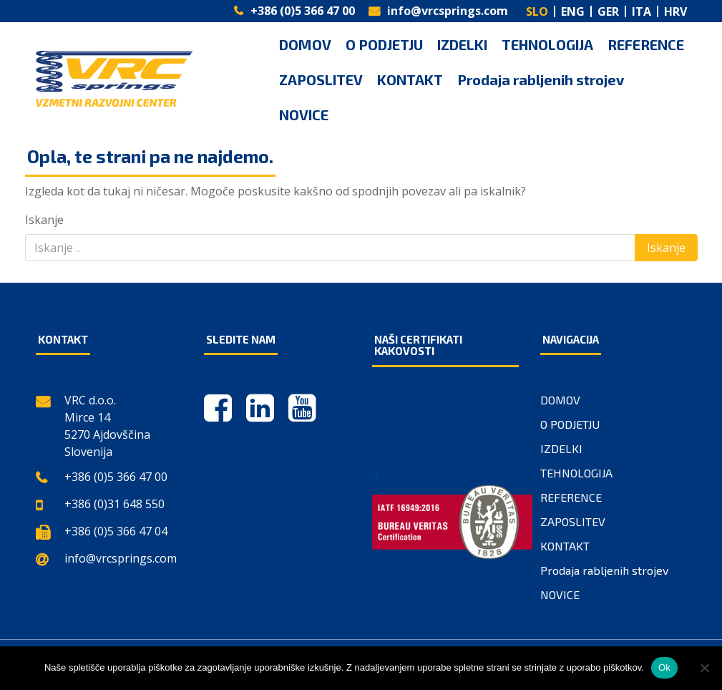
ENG (573, 11)
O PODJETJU (384, 44)
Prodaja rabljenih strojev (540, 79)
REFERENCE (646, 44)
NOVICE (303, 114)
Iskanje (44, 220)
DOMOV (305, 44)
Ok (664, 667)
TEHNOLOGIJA (547, 44)
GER (608, 11)
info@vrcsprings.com (447, 11)
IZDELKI (462, 44)
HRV (675, 11)
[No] (704, 668)
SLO (537, 11)
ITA (641, 11)
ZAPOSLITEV (321, 79)
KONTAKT (410, 79)
